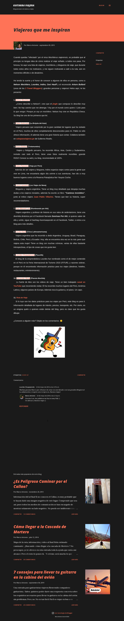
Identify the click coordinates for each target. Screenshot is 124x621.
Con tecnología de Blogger (62, 613)
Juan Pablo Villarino (43, 197)
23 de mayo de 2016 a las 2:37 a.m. (47, 387)
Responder (23, 406)
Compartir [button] (100, 53)
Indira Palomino (22, 166)
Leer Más (74, 514)
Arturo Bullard (21, 147)
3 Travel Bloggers (33, 88)
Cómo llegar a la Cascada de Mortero (40, 529)
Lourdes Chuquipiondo (25, 255)
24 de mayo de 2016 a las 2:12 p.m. (48, 396)
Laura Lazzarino (22, 185)
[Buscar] (101, 5)
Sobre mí (98, 64)
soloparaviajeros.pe (25, 139)
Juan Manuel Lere (23, 209)
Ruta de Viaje (21, 298)
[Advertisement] (46, 449)
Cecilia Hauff (21, 232)
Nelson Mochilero (23, 100)
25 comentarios (29, 605)
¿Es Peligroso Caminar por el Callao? (40, 484)
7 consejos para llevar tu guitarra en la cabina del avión (45, 574)
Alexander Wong (23, 278)
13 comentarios (29, 514)
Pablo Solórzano (22, 123)
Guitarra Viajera (23, 5)
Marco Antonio (30, 396)
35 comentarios (29, 559)
